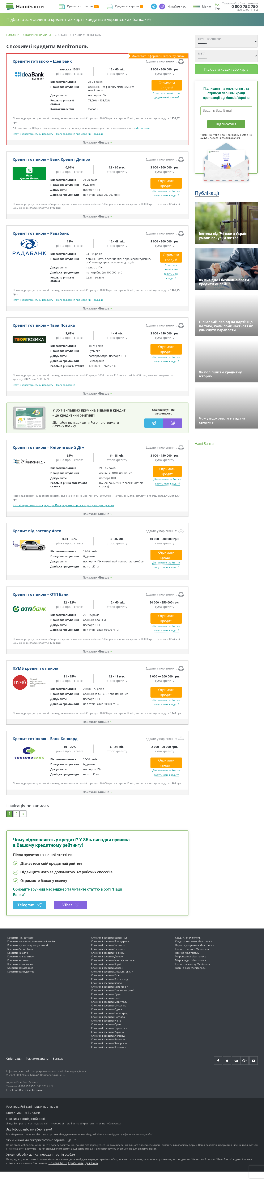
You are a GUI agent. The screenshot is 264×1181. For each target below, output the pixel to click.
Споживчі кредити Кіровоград (109, 988)
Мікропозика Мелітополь (190, 966)
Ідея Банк (91, 1173)
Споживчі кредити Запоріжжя (109, 1052)
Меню (206, 6)
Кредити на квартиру (20, 966)
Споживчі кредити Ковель (107, 992)
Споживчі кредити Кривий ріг (109, 996)
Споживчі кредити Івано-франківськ (113, 969)
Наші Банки (204, 443)
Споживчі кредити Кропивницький (113, 1000)
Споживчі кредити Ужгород (108, 1045)
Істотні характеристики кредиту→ (34, 515)
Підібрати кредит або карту (226, 69)
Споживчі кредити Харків (106, 973)
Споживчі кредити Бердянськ (109, 947)
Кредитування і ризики (23, 1122)
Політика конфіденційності (25, 1128)
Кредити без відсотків (20, 981)
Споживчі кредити (37, 35)
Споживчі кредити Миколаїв (108, 1015)
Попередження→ (67, 385)
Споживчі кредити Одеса (106, 1018)
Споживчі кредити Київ (105, 985)
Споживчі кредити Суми (106, 1034)
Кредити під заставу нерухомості (27, 954)
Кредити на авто (17, 962)
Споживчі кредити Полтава (108, 1026)
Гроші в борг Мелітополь (190, 977)
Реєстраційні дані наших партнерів (32, 1116)
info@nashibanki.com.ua (29, 1099)
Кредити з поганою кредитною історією (31, 951)
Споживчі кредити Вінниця (108, 1049)
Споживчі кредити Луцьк (106, 1003)
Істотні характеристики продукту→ (34, 134)
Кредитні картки (129, 6)
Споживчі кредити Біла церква (110, 951)
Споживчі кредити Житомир (108, 1056)
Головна (12, 35)
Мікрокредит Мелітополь (190, 969)
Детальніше (143, 128)
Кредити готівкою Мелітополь (193, 951)
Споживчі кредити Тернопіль (109, 1037)
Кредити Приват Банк (20, 947)
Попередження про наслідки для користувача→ (84, 515)
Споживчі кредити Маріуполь (109, 1011)
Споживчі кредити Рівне (106, 1030)
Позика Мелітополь (187, 962)
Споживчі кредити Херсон (107, 977)
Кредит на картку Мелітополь (193, 973)
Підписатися (226, 124)
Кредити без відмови (20, 973)
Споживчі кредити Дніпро (107, 966)
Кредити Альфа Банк (20, 958)
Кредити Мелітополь (188, 947)
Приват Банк (57, 1173)
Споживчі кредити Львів (106, 1007)
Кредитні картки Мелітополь (192, 958)
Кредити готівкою (83, 6)
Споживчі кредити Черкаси (108, 954)
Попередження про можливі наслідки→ (80, 134)
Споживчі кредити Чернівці (108, 962)
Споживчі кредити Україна (107, 1041)
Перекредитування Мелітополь (194, 954)
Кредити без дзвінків (20, 977)
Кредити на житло (18, 969)
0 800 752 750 (244, 6)
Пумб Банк (75, 1173)
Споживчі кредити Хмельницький (112, 981)
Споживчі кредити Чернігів (107, 958)
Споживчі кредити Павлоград (109, 1022)
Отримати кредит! (167, 85)
